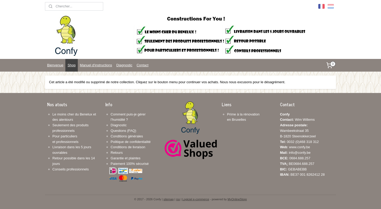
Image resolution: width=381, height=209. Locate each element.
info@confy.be (299, 153)
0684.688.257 (295, 158)
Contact (142, 65)
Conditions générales (127, 136)
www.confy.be (299, 147)
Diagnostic (124, 65)
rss (178, 199)
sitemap (169, 199)
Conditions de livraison (128, 147)
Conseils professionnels (70, 169)
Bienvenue (55, 65)
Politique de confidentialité (131, 142)
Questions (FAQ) (123, 131)
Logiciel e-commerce (195, 199)
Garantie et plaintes (125, 158)
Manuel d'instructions (96, 65)
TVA (283, 164)
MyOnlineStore (237, 199)
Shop (71, 65)
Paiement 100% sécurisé (130, 164)
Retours (117, 153)
